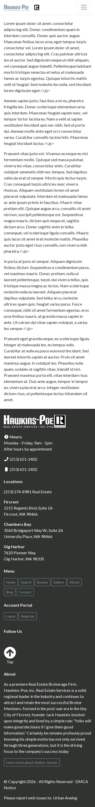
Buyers (42, 582)
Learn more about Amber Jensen (32, 762)
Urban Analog (65, 797)
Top (10, 655)
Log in (10, 616)
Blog (9, 592)
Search (26, 582)
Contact (25, 592)
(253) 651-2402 (23, 459)
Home (10, 582)
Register (27, 616)
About (74, 582)
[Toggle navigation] (84, 7)
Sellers (58, 582)
